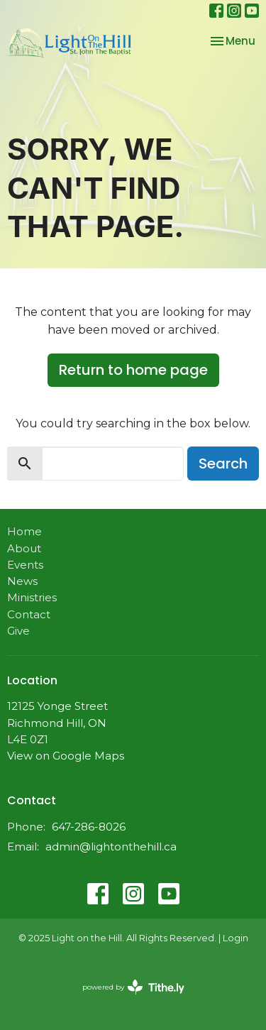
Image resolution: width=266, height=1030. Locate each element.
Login (235, 938)
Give (18, 630)
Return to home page (133, 370)
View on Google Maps (65, 755)
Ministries (32, 597)
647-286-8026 (89, 826)
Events (25, 564)
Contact (28, 614)
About (24, 548)
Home (24, 531)
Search (223, 463)
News (22, 581)
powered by (133, 987)
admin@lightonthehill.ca (111, 846)
